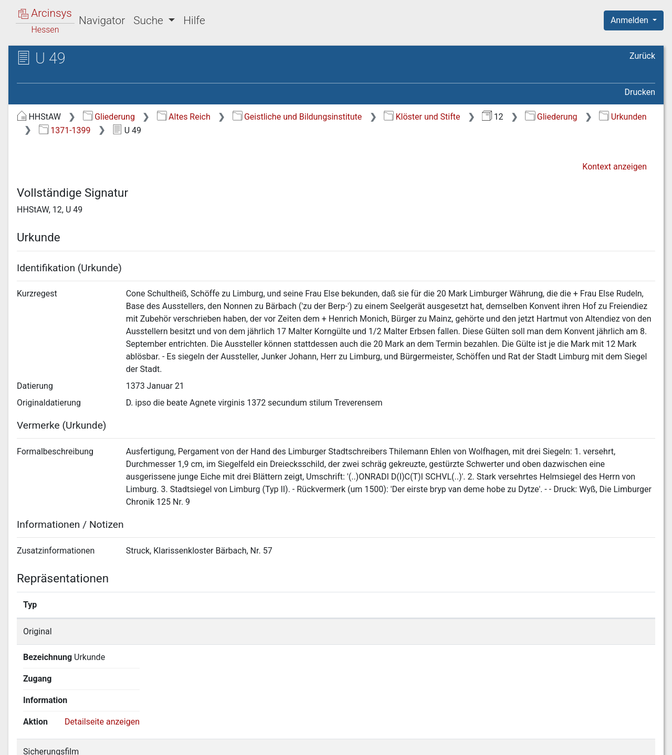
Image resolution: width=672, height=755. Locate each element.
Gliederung (109, 117)
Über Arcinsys (401, 741)
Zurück (642, 56)
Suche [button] (149, 20)
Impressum (637, 741)
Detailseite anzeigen (576, 631)
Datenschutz (479, 741)
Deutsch (63, 733)
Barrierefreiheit (559, 741)
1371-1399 (65, 130)
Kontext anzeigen (614, 167)
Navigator (102, 20)
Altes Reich (184, 117)
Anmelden (630, 20)
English (24, 733)
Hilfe (194, 20)
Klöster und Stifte (422, 117)
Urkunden (622, 117)
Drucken (640, 92)
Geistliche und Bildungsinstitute (297, 117)
